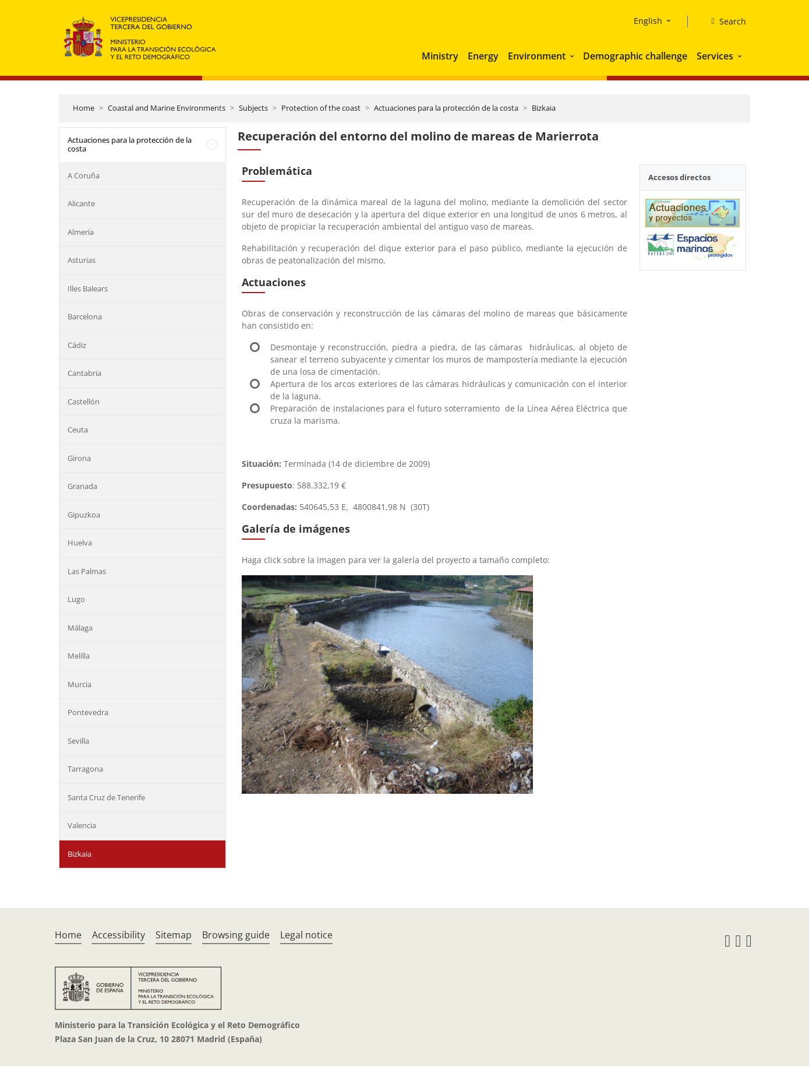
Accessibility (118, 934)
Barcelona (85, 316)
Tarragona (85, 769)
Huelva (80, 542)
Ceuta (78, 429)
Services (715, 56)
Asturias (82, 260)
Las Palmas (87, 571)
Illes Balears (88, 288)
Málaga (80, 627)
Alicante (81, 203)
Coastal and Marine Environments (166, 108)
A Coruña (84, 175)
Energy (483, 56)
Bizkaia (544, 108)
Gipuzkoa (84, 514)
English (648, 20)
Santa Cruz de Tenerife (106, 797)
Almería (81, 232)
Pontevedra (88, 712)
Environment (537, 56)
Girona (79, 458)
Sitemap (174, 934)
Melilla (79, 655)
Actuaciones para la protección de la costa (446, 108)
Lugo (76, 599)
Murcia (79, 684)
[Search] (724, 21)
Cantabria (84, 373)
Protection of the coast (321, 108)
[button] (573, 56)
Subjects (253, 108)
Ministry (440, 56)
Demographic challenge (635, 56)
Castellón (84, 401)
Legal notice (306, 934)
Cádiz (77, 345)
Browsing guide (236, 934)
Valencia (82, 825)
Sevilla (78, 741)
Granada (82, 486)
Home (83, 108)
